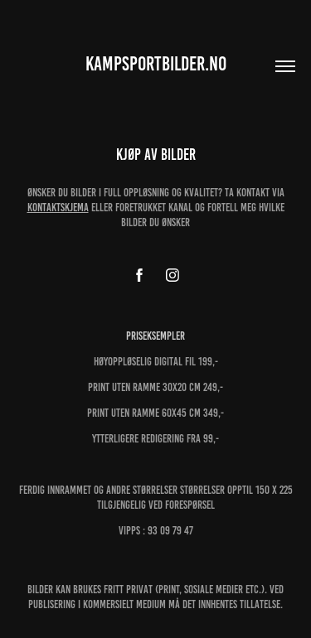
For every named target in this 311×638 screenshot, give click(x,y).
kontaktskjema (58, 207)
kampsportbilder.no (155, 64)
